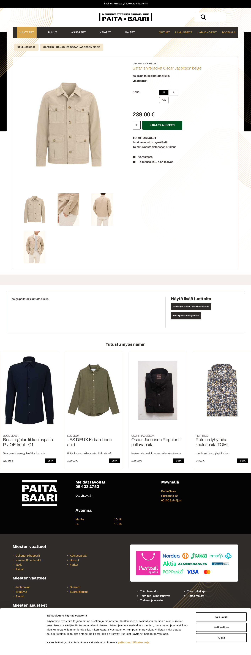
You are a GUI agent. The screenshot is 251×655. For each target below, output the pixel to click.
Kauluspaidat (26, 47)
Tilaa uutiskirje (196, 591)
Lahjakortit (207, 32)
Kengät (105, 32)
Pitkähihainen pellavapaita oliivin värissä (89, 453)
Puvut (52, 32)
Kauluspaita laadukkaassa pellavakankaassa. (156, 453)
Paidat (19, 569)
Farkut (74, 564)
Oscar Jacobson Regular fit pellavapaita (156, 442)
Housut (74, 560)
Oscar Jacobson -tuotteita (196, 306)
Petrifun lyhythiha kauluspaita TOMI (212, 442)
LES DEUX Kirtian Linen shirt (89, 442)
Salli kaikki (221, 604)
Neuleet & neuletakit (28, 560)
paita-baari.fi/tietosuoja (133, 629)
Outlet (164, 32)
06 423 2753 (87, 486)
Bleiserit (75, 587)
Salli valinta (221, 614)
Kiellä (221, 624)
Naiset (130, 32)
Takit (18, 564)
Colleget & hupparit (27, 555)
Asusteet (78, 32)
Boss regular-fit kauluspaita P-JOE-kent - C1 (28, 442)
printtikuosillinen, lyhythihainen (212, 453)
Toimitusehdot (149, 591)
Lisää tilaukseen (162, 125)
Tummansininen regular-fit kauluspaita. (24, 453)
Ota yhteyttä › (84, 495)
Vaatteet (27, 32)
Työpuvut (21, 591)
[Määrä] (137, 125)
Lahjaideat (183, 32)
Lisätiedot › (140, 80)
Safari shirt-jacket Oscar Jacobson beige (71, 47)
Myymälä (229, 32)
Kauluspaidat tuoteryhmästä (186, 315)
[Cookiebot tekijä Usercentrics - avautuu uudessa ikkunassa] (23, 648)
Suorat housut (79, 591)
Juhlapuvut (22, 587)
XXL (164, 100)
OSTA (50, 461)
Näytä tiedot (190, 648)
